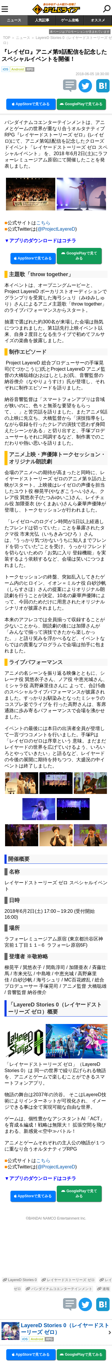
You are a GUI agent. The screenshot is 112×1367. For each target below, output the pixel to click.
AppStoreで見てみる (31, 104)
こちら (43, 222)
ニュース (14, 20)
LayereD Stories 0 (20, 1280)
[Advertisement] (56, 1249)
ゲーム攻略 (70, 20)
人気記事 (42, 20)
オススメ (98, 20)
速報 (103, 1289)
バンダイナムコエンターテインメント (59, 1289)
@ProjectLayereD (56, 229)
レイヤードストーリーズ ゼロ (68, 1280)
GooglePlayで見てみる (81, 104)
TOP (6, 38)
